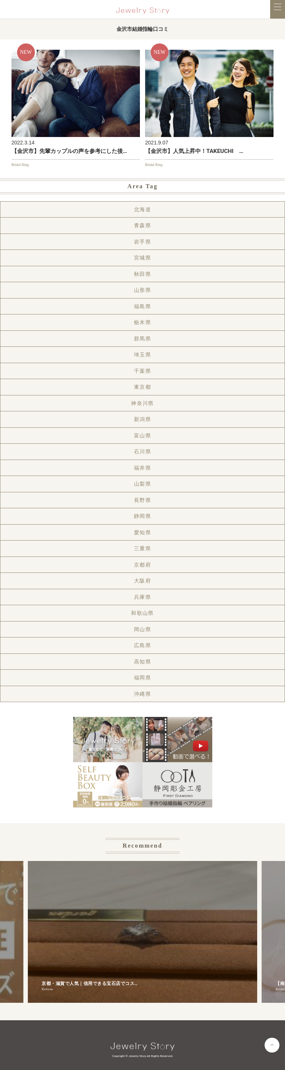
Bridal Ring (20, 165)
